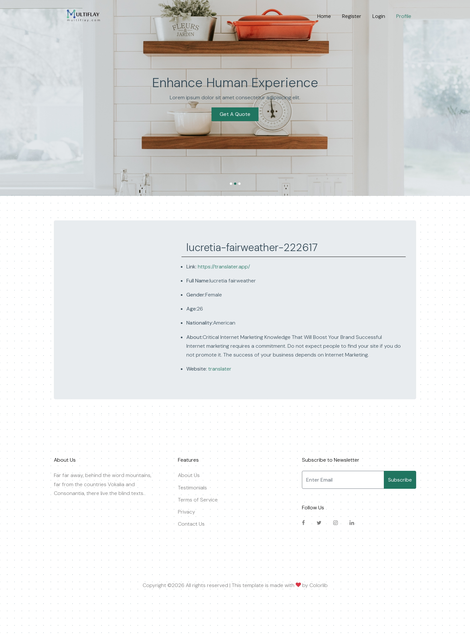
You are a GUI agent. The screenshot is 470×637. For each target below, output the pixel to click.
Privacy (186, 511)
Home (324, 16)
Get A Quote (235, 114)
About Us (189, 475)
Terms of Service (198, 499)
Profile (403, 16)
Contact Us (191, 523)
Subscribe (400, 479)
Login (378, 16)
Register (351, 16)
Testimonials (192, 487)
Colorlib (318, 585)
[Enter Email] (343, 480)
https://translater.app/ (224, 266)
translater (219, 368)
